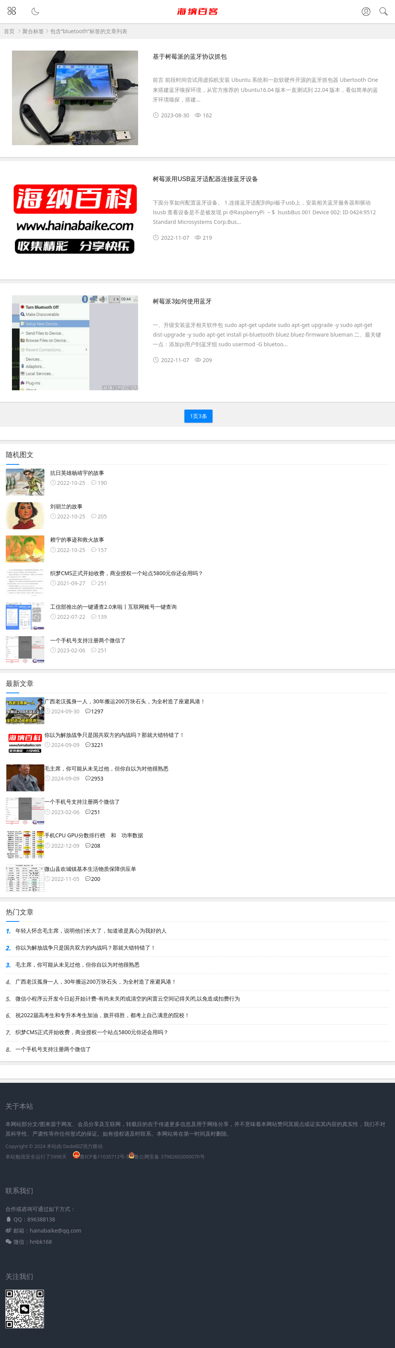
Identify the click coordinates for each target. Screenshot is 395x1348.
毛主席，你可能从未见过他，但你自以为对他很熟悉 (77, 964)
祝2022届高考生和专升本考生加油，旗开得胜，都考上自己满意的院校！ (102, 1015)
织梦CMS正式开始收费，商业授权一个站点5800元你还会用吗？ (92, 1032)
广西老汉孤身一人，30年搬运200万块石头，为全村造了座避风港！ (96, 981)
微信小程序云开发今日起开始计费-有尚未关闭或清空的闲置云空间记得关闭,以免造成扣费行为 (127, 998)
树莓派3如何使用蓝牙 (182, 301)
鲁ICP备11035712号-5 (101, 1156)
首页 (9, 31)
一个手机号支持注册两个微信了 (53, 1049)
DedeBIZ (73, 1146)
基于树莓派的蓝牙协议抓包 (190, 56)
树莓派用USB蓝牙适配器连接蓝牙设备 (205, 179)
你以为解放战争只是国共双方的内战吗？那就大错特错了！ (85, 947)
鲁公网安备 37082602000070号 (166, 1156)
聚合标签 (33, 31)
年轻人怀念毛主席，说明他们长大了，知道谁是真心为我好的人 (91, 930)
